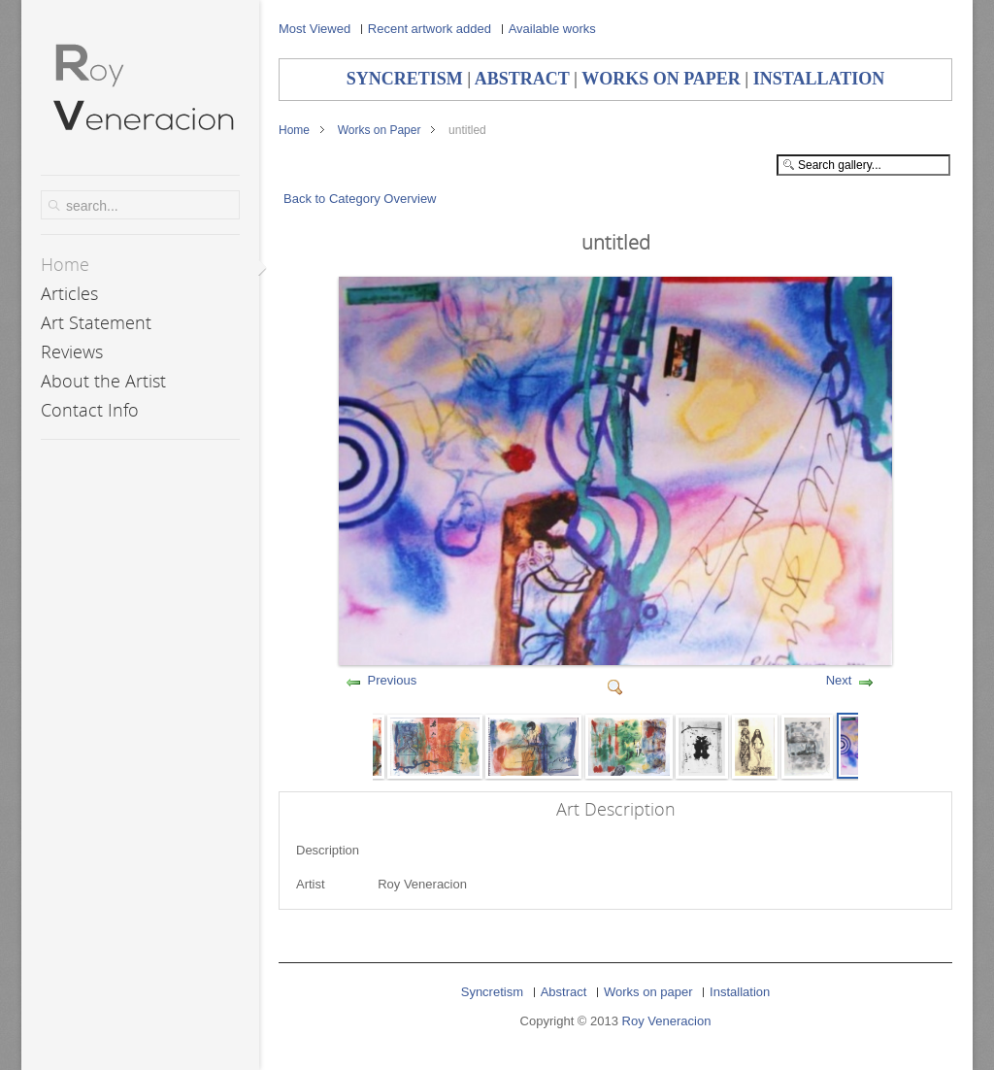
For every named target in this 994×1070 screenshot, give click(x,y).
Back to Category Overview (360, 198)
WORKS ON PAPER (661, 78)
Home (294, 130)
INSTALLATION (818, 78)
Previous (392, 680)
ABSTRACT (522, 78)
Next (839, 680)
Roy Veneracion (667, 1021)
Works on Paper (379, 130)
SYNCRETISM (405, 78)
